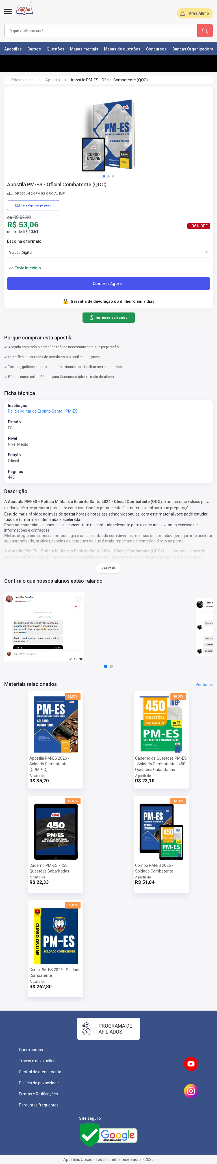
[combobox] (93, 30)
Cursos (34, 49)
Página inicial (22, 80)
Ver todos (204, 684)
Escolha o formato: (25, 241)
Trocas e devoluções (37, 1061)
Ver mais (108, 568)
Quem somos (31, 1049)
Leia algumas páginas (33, 205)
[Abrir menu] (8, 14)
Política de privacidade (39, 1083)
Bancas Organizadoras (194, 49)
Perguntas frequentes (38, 1105)
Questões (55, 49)
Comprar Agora (107, 283)
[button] (104, 176)
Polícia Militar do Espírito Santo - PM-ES (43, 411)
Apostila (52, 80)
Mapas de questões (122, 49)
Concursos (156, 49)
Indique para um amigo (108, 317)
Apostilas (13, 49)
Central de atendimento (40, 1072)
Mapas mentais (84, 49)
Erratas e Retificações (38, 1094)
